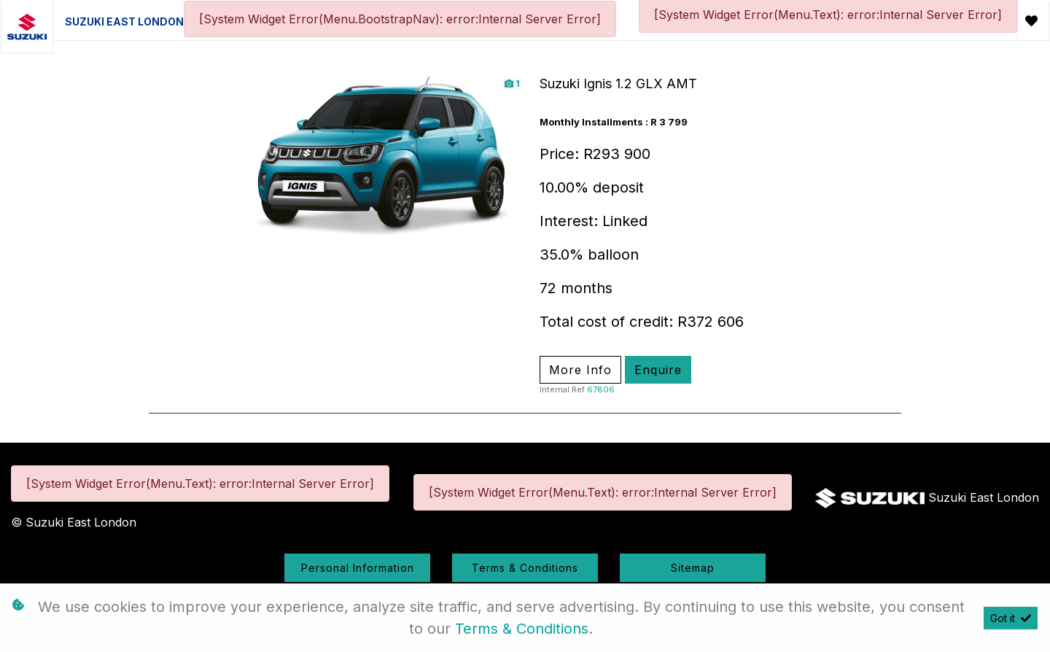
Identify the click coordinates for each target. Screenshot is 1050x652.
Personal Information (357, 568)
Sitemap (693, 568)
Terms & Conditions (525, 568)
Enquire (658, 369)
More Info (580, 369)
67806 (601, 389)
